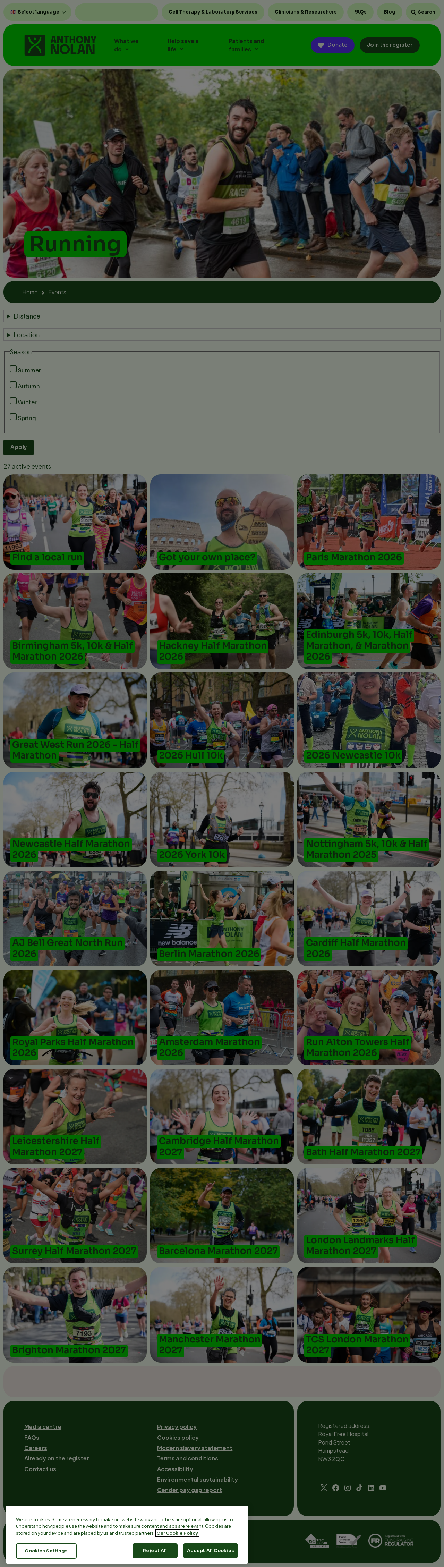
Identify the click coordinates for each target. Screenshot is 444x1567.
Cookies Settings (46, 1555)
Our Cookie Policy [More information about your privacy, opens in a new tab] (177, 1537)
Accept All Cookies (210, 1555)
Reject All (155, 1555)
